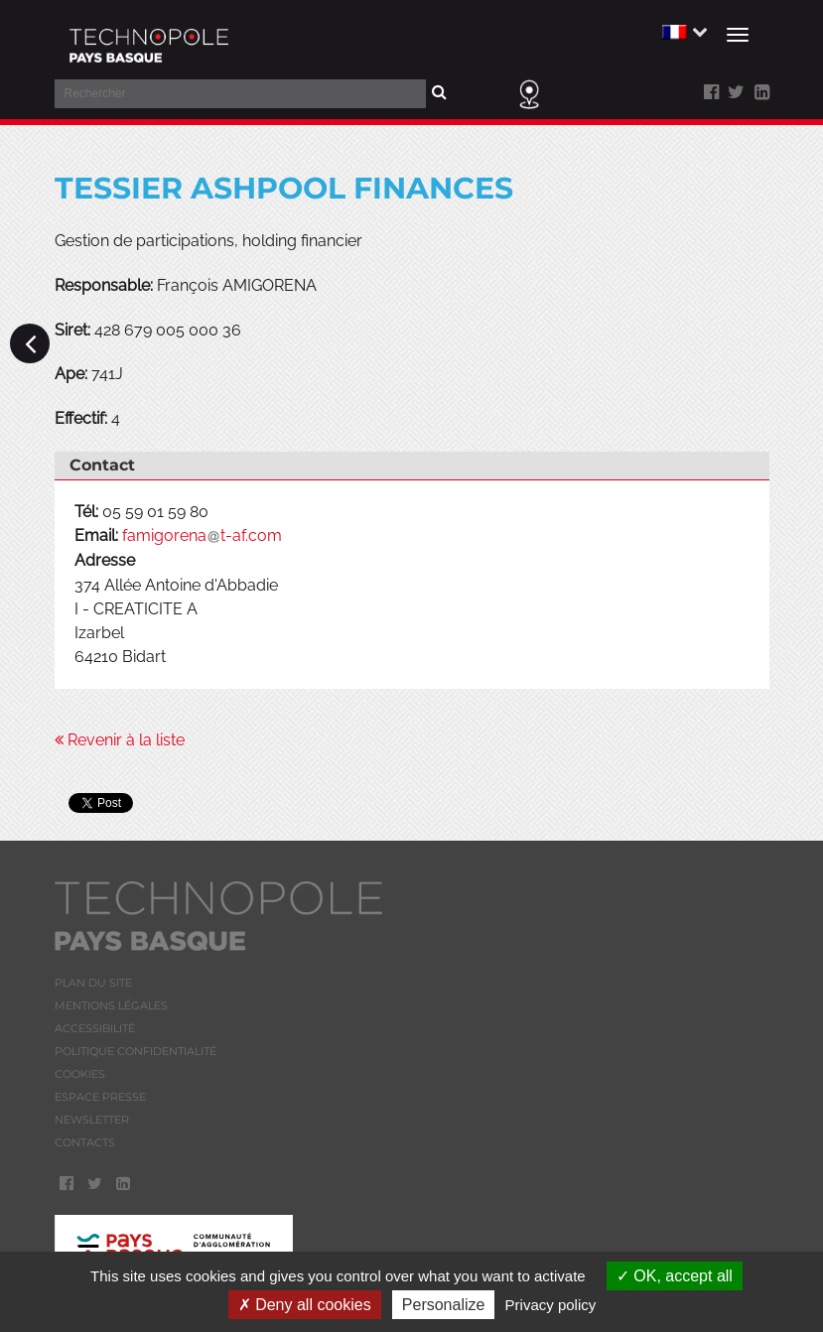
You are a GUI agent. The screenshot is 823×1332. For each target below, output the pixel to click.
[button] (682, 31)
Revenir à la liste (120, 740)
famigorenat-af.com (202, 535)
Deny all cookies (304, 1304)
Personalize (443, 1304)
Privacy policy (551, 1304)
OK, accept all (675, 1275)
